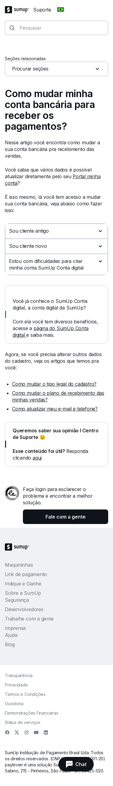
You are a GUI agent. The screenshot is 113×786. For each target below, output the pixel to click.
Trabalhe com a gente (29, 619)
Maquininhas (19, 565)
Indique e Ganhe (23, 584)
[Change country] (60, 9)
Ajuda (11, 635)
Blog (10, 644)
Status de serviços (22, 722)
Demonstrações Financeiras (31, 713)
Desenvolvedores (24, 609)
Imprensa (15, 628)
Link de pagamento (26, 574)
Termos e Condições (25, 694)
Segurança (17, 600)
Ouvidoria (14, 703)
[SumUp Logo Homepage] (19, 9)
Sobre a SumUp (23, 593)
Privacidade (16, 684)
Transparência (19, 675)
